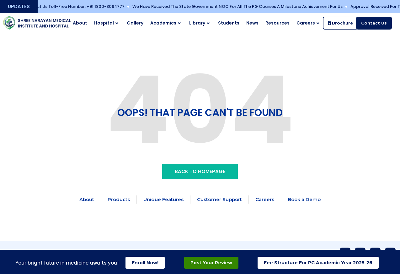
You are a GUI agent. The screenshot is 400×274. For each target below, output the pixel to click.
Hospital (106, 23)
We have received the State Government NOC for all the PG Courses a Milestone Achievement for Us (242, 6)
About (80, 23)
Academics (165, 23)
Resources (277, 23)
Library (199, 23)
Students (228, 23)
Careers (307, 23)
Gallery (135, 23)
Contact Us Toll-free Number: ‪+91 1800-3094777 (78, 6)
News (252, 23)
